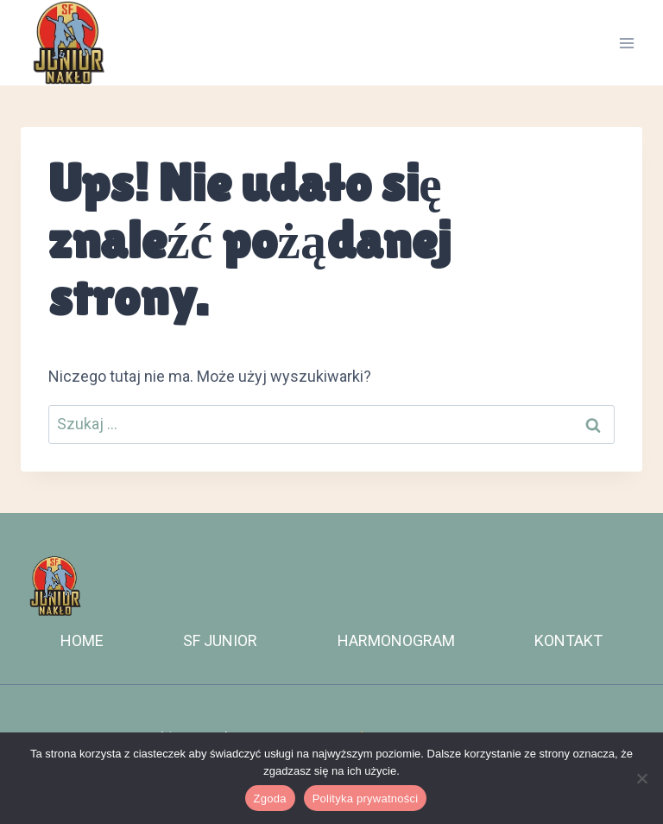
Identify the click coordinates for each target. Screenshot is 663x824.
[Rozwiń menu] (626, 42)
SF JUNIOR (220, 640)
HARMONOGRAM (396, 640)
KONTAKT (568, 640)
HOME (82, 640)
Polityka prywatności (366, 798)
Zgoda (270, 798)
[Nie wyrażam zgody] (641, 778)
